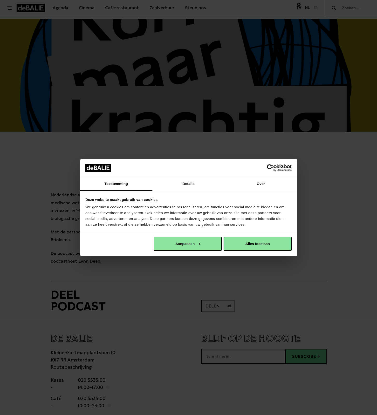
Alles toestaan (257, 244)
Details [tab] (189, 184)
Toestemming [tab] (116, 184)
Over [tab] (261, 184)
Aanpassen (187, 244)
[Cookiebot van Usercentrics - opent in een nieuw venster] (270, 167)
